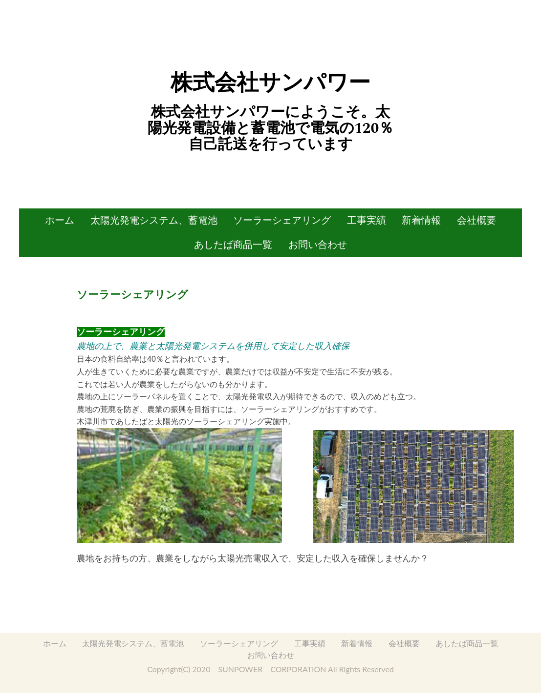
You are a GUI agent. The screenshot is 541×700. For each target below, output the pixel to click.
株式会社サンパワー (270, 82)
